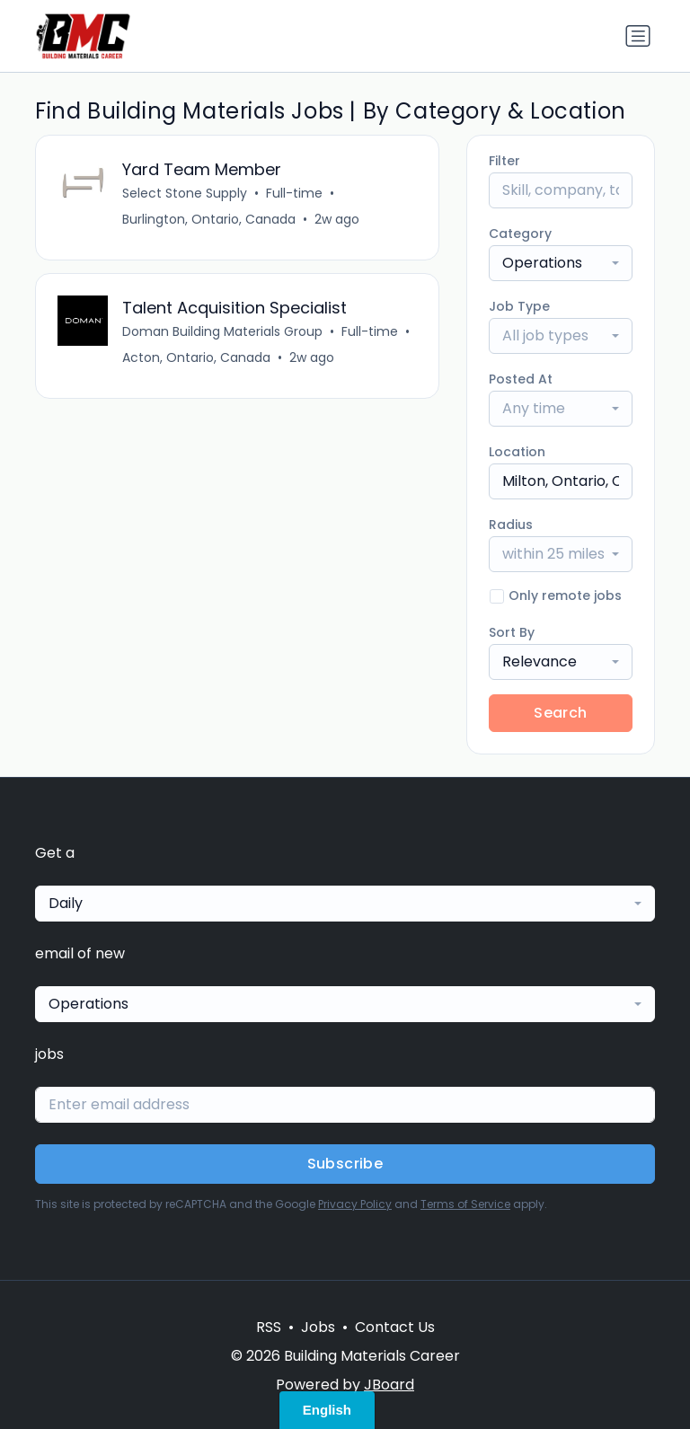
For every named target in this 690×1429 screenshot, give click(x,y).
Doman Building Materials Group (222, 331)
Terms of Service (465, 1204)
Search (560, 712)
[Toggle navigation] (638, 36)
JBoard (389, 1384)
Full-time (294, 193)
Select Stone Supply (184, 193)
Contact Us (395, 1327)
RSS (268, 1327)
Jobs (318, 1327)
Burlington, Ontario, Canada (209, 219)
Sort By (512, 632)
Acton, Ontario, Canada (196, 357)
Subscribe (345, 1163)
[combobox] (560, 263)
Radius (511, 525)
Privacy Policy (355, 1204)
